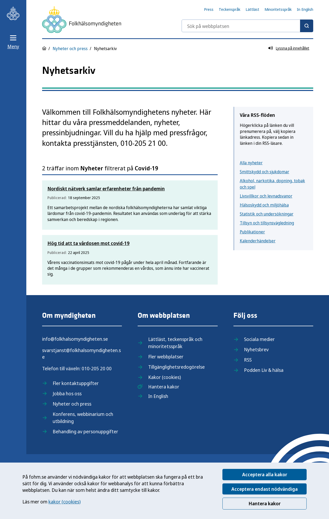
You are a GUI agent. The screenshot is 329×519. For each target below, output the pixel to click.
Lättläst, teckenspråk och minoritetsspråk (175, 342)
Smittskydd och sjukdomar (264, 172)
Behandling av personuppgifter (85, 431)
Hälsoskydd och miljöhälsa (264, 205)
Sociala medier (259, 339)
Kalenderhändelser (258, 241)
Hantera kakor (264, 503)
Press (208, 9)
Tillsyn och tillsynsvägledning (267, 223)
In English (305, 9)
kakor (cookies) (64, 501)
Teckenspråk (229, 9)
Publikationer (252, 232)
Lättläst (252, 9)
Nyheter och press (70, 48)
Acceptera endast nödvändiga (264, 489)
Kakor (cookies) (164, 377)
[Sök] (306, 26)
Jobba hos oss (67, 393)
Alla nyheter (251, 163)
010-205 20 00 (97, 368)
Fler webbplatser (165, 356)
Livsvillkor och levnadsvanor (266, 196)
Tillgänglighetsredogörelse (176, 367)
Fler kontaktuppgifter (76, 383)
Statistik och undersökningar (266, 214)
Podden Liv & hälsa (263, 370)
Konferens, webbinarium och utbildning (83, 417)
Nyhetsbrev (256, 349)
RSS (248, 360)
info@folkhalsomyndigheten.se (75, 339)
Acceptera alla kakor (264, 474)
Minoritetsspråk (278, 9)
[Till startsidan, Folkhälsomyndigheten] (13, 13)
